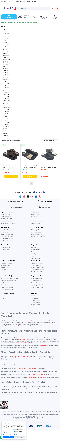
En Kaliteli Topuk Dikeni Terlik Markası (6, 74)
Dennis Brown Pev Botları (7, 296)
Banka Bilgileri (34, 254)
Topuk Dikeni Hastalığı (36, 296)
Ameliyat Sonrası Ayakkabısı (38, 236)
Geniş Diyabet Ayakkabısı (37, 221)
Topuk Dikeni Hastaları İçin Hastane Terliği (7, 105)
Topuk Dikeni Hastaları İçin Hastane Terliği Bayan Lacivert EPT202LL (48, 166)
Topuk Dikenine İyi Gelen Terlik (6, 92)
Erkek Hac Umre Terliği (36, 265)
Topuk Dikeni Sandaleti (6, 221)
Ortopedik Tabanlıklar (6, 265)
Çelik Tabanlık (4, 269)
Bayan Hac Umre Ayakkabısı (37, 267)
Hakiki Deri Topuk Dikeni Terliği (6, 118)
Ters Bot (3, 298)
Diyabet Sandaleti (35, 219)
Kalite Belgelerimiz (35, 258)
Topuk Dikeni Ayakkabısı (7, 216)
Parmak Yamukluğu (36, 300)
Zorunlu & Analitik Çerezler (7, 432)
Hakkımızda (34, 251)
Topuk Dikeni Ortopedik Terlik (6, 79)
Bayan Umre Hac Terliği (36, 263)
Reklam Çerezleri (18, 431)
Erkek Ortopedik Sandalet (37, 287)
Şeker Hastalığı (34, 298)
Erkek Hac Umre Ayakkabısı (37, 269)
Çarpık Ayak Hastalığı (36, 302)
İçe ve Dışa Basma (35, 304)
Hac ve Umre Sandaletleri (37, 271)
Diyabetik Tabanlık (35, 223)
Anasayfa (33, 247)
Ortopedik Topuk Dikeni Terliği (6, 44)
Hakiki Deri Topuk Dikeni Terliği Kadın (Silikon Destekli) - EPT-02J (29, 166)
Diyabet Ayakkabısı (35, 214)
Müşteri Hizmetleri (35, 249)
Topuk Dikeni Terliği (5, 214)
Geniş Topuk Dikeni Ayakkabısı (8, 223)
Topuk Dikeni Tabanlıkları (7, 219)
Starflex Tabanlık (5, 267)
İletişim (32, 256)
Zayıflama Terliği (5, 249)
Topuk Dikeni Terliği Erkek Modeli (6, 64)
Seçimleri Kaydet (19, 437)
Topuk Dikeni (6, 33)
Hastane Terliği (7, 35)
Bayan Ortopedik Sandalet (37, 285)
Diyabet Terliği (34, 216)
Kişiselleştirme (17, 434)
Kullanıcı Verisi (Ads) (7, 434)
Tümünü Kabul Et (8, 437)
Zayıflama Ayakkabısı (6, 247)
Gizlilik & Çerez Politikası (18, 429)
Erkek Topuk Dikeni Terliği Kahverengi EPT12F (9, 166)
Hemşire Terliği (7, 37)
